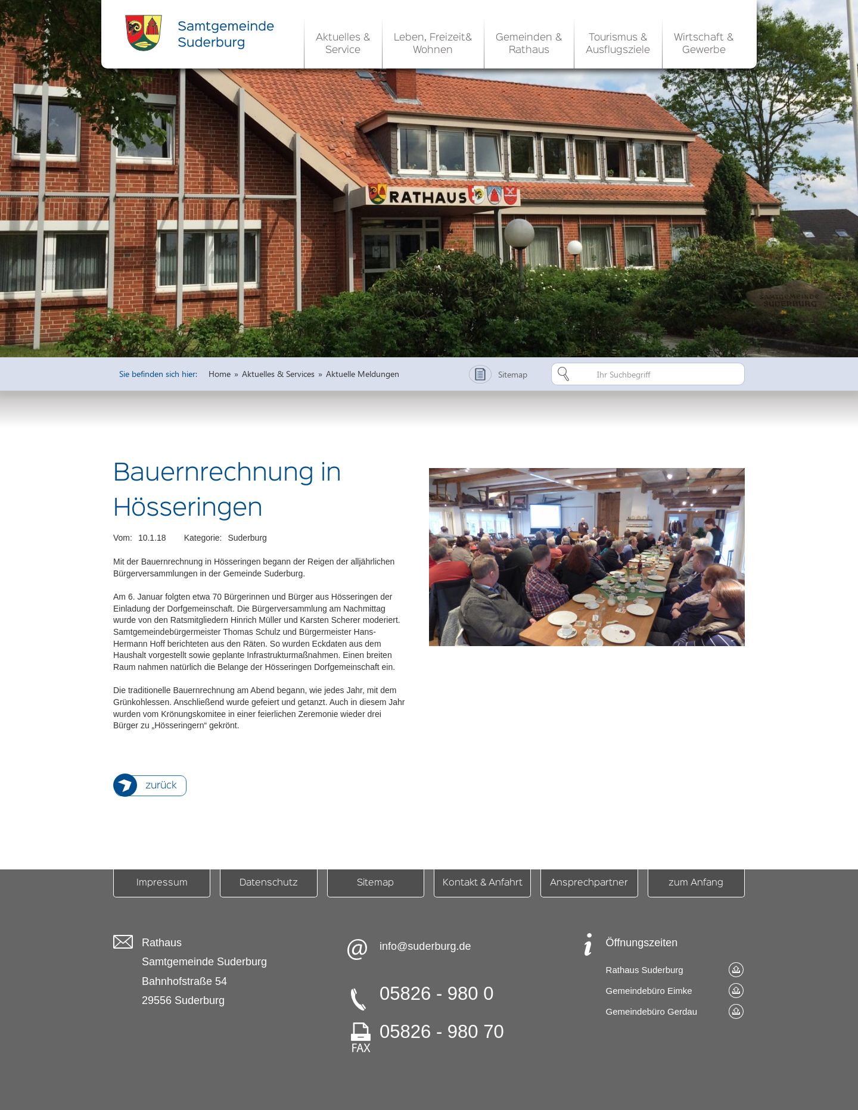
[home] (203, 33)
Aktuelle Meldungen (362, 373)
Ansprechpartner (589, 883)
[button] (343, 41)
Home (220, 373)
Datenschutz (269, 883)
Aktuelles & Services (278, 373)
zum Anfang (696, 883)
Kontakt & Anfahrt (483, 883)
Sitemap (375, 883)
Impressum (162, 883)
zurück (161, 785)
